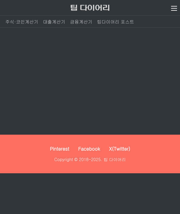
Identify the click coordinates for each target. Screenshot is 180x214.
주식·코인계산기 (21, 21)
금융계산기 (81, 21)
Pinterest (59, 149)
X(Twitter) (119, 149)
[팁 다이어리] (90, 7)
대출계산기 (54, 21)
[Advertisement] (90, 81)
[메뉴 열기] (174, 8)
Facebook (89, 149)
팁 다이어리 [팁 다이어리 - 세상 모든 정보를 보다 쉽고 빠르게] (115, 159)
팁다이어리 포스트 (115, 21)
